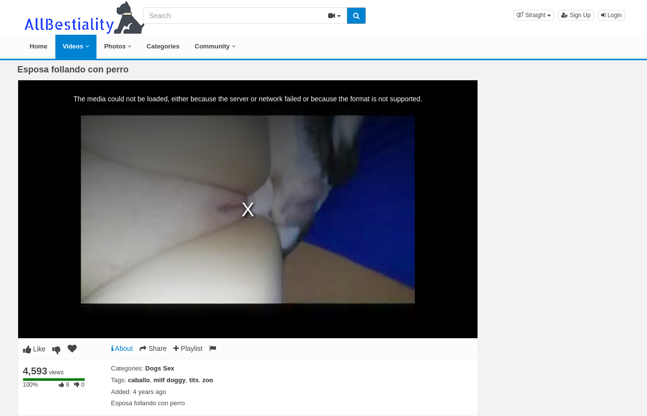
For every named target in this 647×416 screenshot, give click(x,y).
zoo (207, 380)
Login (611, 15)
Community (215, 46)
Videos (76, 46)
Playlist (187, 348)
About (122, 348)
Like (34, 349)
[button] (534, 15)
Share (153, 348)
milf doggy (169, 380)
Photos (118, 46)
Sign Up (576, 15)
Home (39, 46)
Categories (162, 46)
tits (194, 380)
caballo (139, 380)
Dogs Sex (159, 368)
